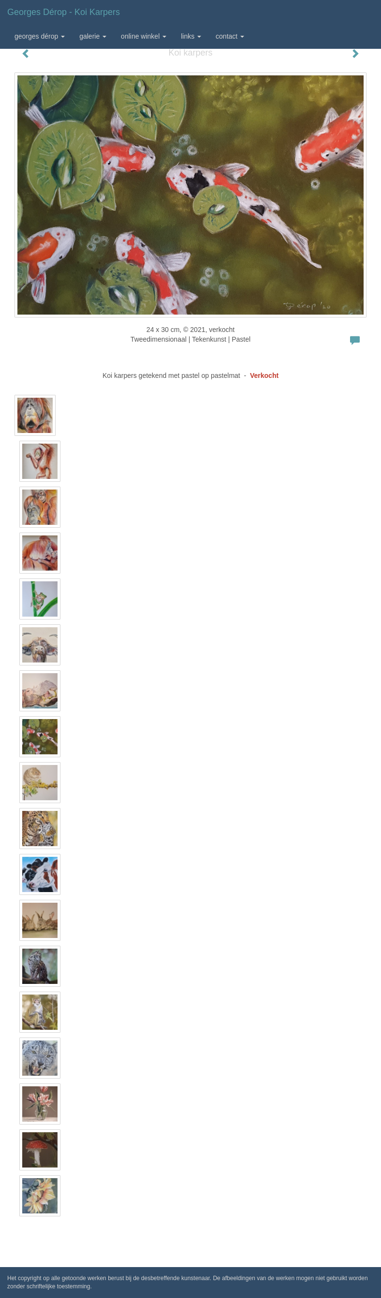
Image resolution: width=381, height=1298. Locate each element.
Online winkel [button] (143, 36)
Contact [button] (230, 36)
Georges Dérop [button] (40, 36)
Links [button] (191, 36)
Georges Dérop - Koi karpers (63, 12)
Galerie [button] (92, 36)
